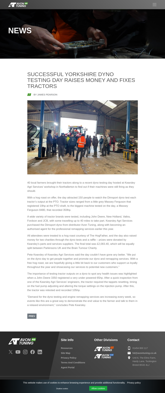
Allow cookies (98, 388)
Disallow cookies (62, 389)
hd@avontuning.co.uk (144, 353)
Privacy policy (134, 382)
